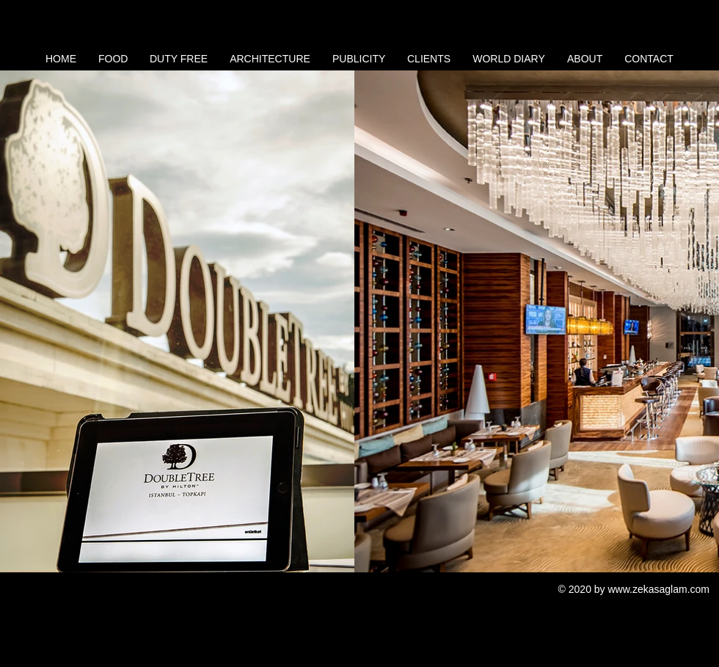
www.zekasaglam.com (659, 589)
